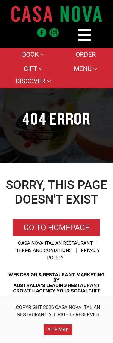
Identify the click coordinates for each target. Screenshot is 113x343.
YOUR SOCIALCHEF (78, 291)
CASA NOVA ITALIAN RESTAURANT (55, 243)
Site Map (58, 329)
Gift (33, 68)
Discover (33, 81)
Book (33, 54)
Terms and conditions (44, 250)
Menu (85, 68)
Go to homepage (56, 227)
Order (86, 54)
